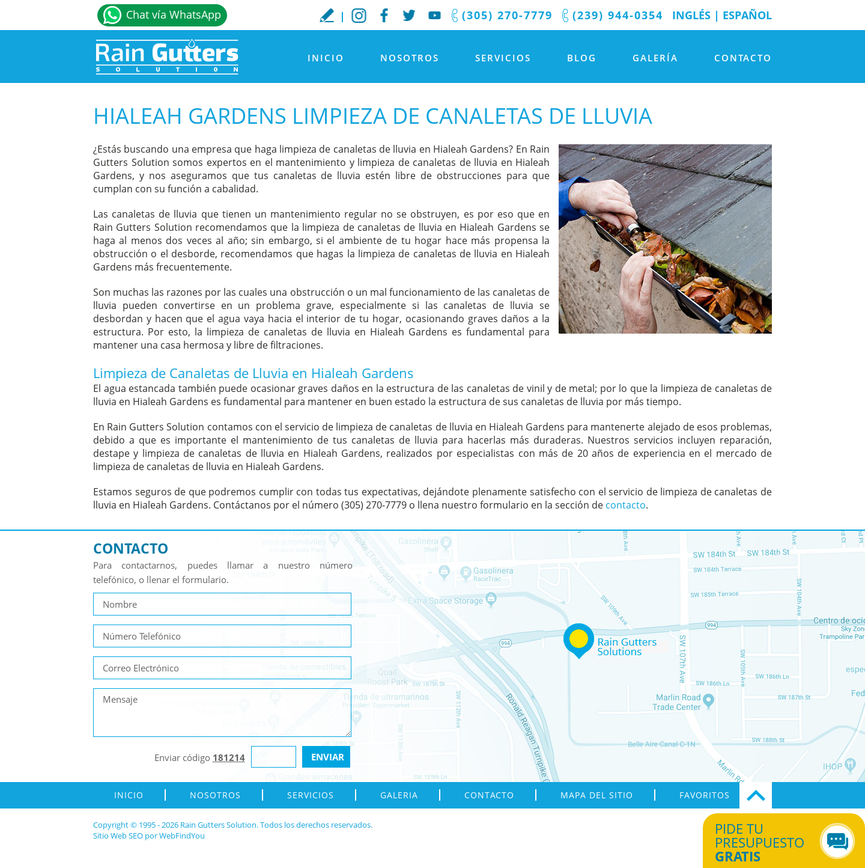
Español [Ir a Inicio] (747, 15)
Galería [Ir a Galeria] (655, 58)
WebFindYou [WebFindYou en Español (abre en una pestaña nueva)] (182, 835)
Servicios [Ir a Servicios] (503, 58)
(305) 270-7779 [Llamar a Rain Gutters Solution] (507, 15)
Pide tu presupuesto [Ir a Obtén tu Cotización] (770, 842)
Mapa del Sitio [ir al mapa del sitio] (596, 795)
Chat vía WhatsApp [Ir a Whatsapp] (173, 14)
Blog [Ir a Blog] (581, 58)
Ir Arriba (755, 795)
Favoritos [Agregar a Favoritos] (704, 795)
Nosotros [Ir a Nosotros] (409, 58)
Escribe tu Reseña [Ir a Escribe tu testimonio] (327, 15)
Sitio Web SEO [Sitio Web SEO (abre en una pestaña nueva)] (118, 835)
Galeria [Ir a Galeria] (399, 795)
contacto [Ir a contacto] (626, 505)
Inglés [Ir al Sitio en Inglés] (691, 15)
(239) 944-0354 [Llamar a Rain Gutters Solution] (617, 15)
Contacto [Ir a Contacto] (743, 58)
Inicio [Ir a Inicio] (326, 58)
